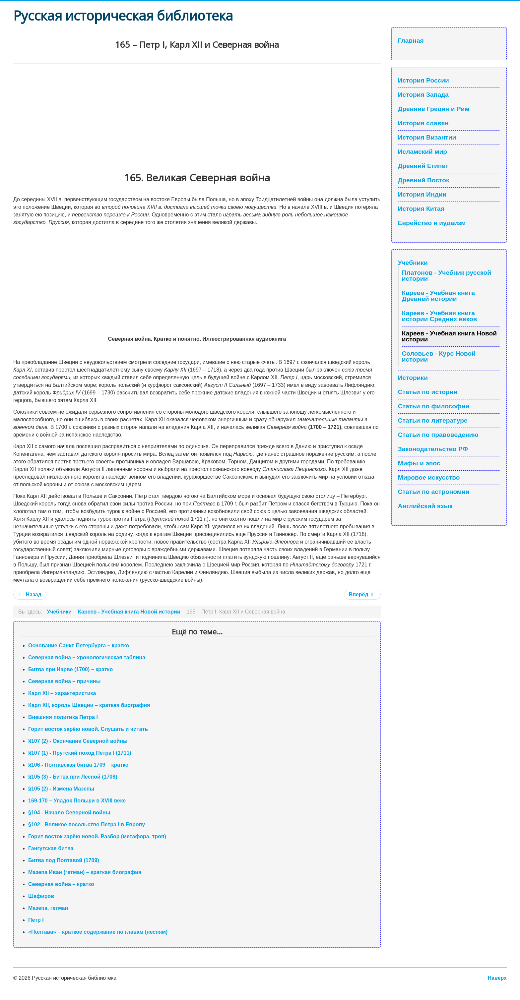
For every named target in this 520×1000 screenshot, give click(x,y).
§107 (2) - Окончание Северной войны (78, 741)
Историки (413, 378)
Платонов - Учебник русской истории (446, 275)
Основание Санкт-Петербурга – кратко (78, 645)
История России (423, 81)
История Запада (423, 95)
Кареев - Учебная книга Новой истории (449, 336)
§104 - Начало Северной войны (69, 812)
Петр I (36, 920)
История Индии (422, 195)
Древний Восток (423, 180)
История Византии (427, 138)
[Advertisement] (197, 113)
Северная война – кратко (61, 884)
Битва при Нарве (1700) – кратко (70, 669)
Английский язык (425, 506)
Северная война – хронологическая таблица (86, 657)
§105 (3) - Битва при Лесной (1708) (72, 777)
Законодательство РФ (433, 449)
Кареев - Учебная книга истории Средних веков (439, 316)
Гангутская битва (50, 848)
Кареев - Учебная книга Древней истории (438, 295)
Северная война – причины (64, 681)
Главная (411, 41)
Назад (29, 594)
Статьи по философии (434, 406)
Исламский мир (422, 152)
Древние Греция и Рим (434, 109)
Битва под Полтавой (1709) (63, 860)
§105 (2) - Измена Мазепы (61, 789)
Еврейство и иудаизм (432, 223)
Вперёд (361, 594)
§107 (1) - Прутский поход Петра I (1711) (79, 753)
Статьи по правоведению (438, 435)
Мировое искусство (429, 478)
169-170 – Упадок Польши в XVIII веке (77, 800)
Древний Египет (423, 166)
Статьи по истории (428, 392)
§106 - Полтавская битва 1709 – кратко (78, 765)
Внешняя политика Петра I (63, 717)
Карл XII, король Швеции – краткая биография (89, 705)
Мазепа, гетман (48, 908)
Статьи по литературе (433, 421)
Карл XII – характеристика (62, 693)
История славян (423, 123)
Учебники (413, 263)
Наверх (497, 978)
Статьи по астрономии (434, 492)
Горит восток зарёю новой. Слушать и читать (88, 729)
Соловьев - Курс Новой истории (439, 356)
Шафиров (41, 896)
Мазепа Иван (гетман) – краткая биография (84, 872)
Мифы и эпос (419, 463)
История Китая (421, 209)
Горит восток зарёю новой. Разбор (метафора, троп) (97, 836)
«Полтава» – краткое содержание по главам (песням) (97, 932)
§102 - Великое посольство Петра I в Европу (86, 824)
